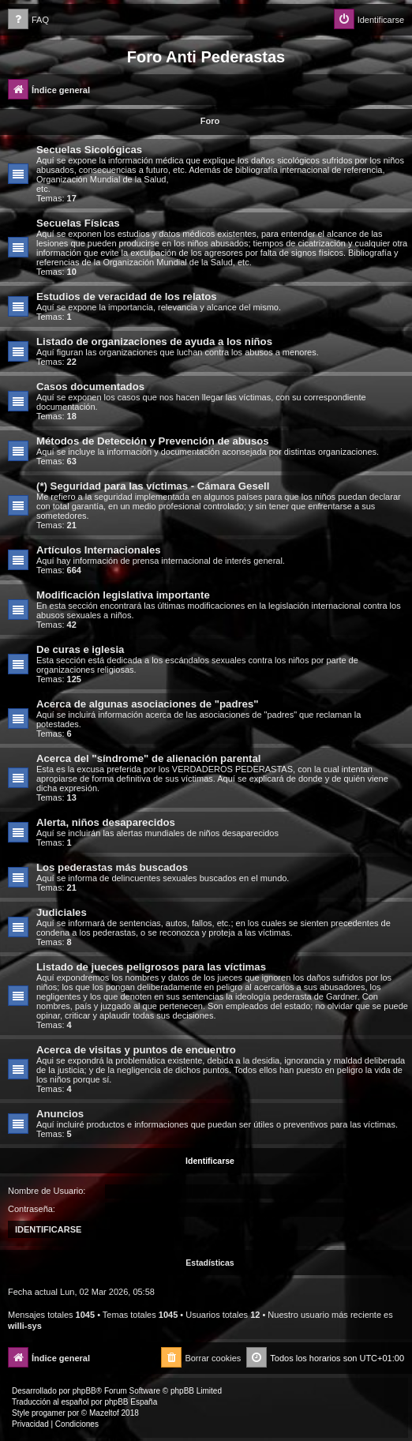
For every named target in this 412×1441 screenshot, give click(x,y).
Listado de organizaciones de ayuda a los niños (154, 341)
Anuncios (60, 1114)
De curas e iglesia (80, 649)
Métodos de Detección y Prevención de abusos (152, 441)
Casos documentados (90, 386)
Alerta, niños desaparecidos (105, 822)
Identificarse (209, 1160)
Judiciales (61, 912)
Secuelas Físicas (78, 223)
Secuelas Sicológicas (89, 150)
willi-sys (25, 1325)
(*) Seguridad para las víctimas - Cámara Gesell (152, 486)
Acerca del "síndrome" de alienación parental (148, 758)
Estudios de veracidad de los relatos (126, 296)
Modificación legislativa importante (123, 595)
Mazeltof (104, 1413)
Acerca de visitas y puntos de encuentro (136, 1050)
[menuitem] (28, 20)
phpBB (84, 1391)
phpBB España (130, 1402)
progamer (49, 1413)
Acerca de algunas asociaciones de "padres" (147, 704)
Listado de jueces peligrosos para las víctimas (151, 967)
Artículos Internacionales (98, 550)
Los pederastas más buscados (112, 867)
